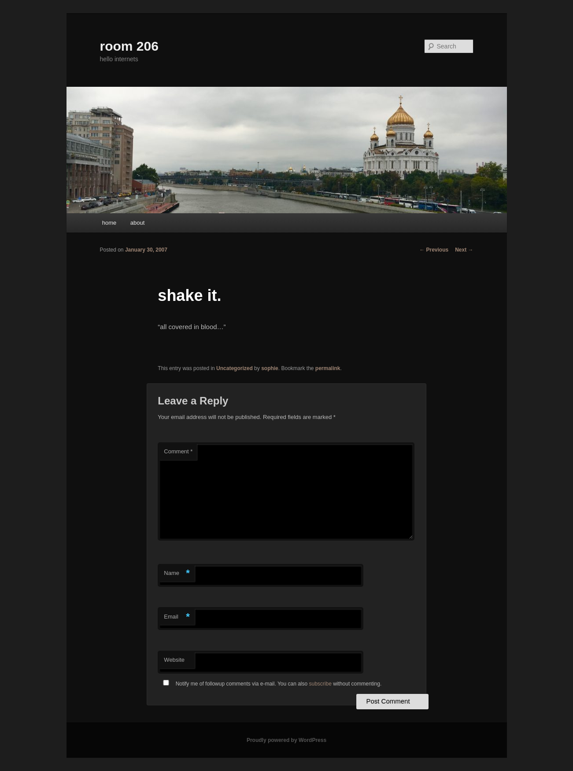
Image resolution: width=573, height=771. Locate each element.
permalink (327, 368)
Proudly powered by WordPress (286, 740)
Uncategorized (234, 368)
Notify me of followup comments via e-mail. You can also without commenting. (270, 684)
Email (177, 617)
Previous (433, 250)
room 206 (129, 46)
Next (464, 250)
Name (177, 573)
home (109, 222)
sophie (269, 368)
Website (174, 659)
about (137, 222)
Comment (178, 451)
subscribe (320, 684)
